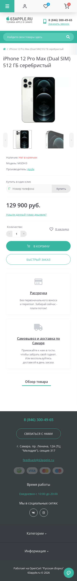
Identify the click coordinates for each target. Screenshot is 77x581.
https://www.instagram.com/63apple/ (44, 512)
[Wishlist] (45, 6)
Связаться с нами (38, 434)
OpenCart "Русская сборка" (47, 568)
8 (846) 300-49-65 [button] (38, 419)
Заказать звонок (58, 23)
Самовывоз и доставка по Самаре (38, 340)
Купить (61, 189)
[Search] (68, 37)
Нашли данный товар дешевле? (26, 214)
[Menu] (7, 6)
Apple (30, 169)
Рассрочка (38, 293)
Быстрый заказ (38, 260)
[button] (61, 20)
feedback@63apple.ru (38, 460)
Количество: (15, 227)
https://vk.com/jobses (33, 512)
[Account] (24, 6)
